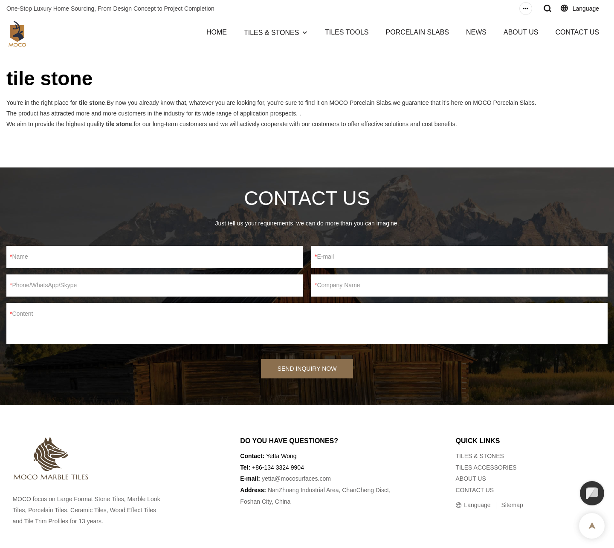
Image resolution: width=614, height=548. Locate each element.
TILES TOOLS (347, 32)
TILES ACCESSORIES (485, 467)
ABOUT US (521, 32)
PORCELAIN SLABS (417, 32)
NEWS (476, 32)
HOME (216, 32)
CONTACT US (577, 32)
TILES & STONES (271, 32)
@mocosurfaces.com (303, 478)
